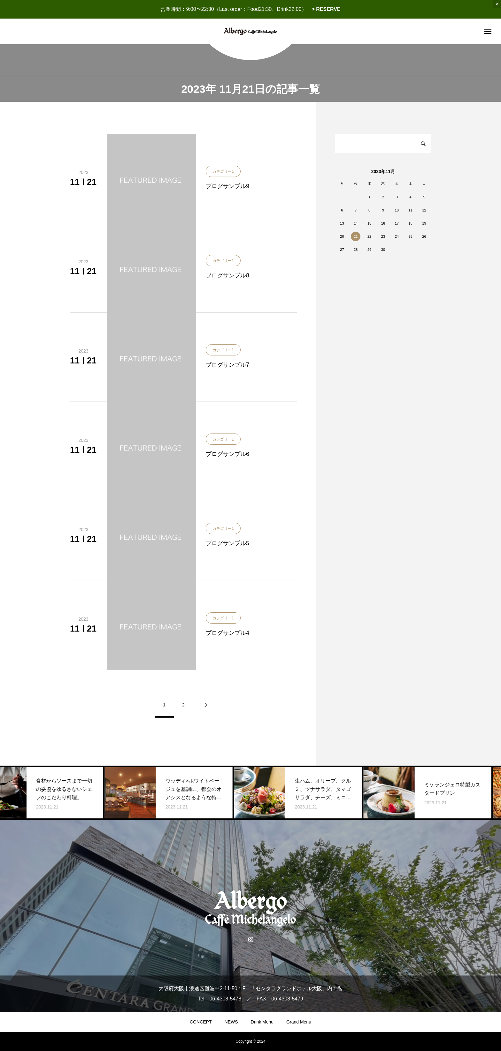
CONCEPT (201, 1021)
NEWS (231, 1021)
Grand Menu (298, 1021)
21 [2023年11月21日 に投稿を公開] (356, 236)
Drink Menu (262, 1021)
